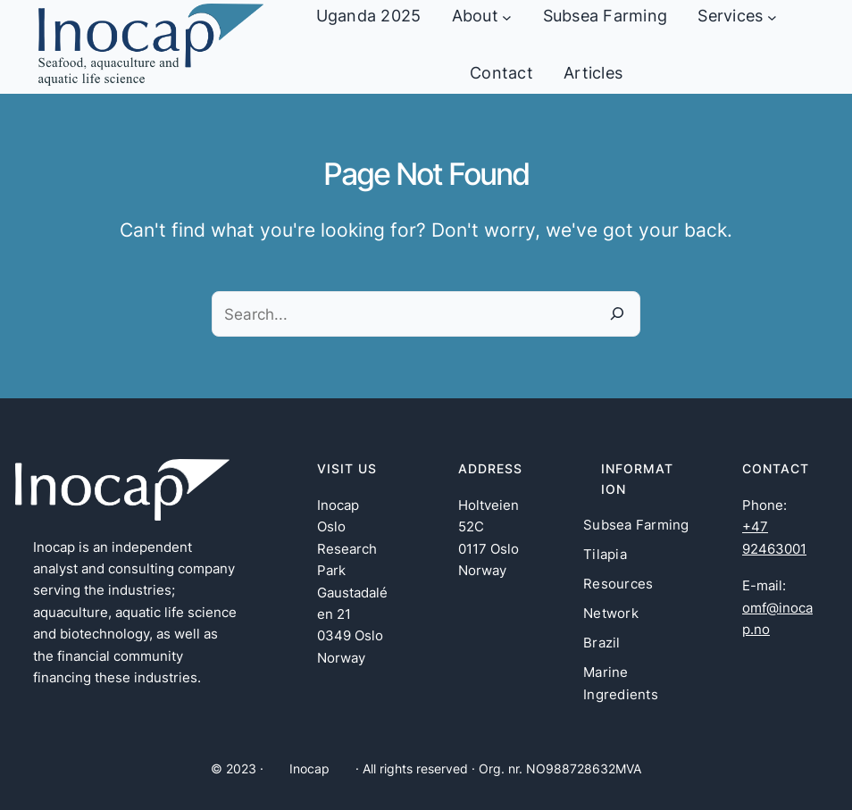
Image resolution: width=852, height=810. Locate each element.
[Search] (617, 314)
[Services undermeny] (772, 16)
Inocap (309, 768)
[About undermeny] (507, 16)
